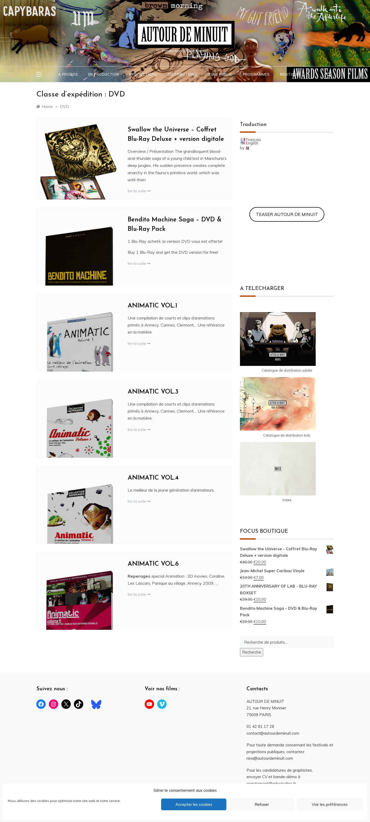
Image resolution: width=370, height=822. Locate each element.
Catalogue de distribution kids (286, 435)
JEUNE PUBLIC (220, 74)
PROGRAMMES (256, 74)
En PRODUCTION (103, 74)
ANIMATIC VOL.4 (153, 478)
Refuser (262, 804)
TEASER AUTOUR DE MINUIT (287, 214)
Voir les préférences (330, 804)
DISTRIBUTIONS (182, 74)
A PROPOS (68, 74)
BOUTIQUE (289, 74)
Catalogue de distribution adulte (287, 370)
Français (253, 139)
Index (287, 500)
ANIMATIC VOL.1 (152, 306)
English (252, 143)
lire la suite (139, 191)
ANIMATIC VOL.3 (153, 392)
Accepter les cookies (193, 804)
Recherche (251, 652)
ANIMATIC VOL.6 (153, 564)
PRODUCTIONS (143, 74)
